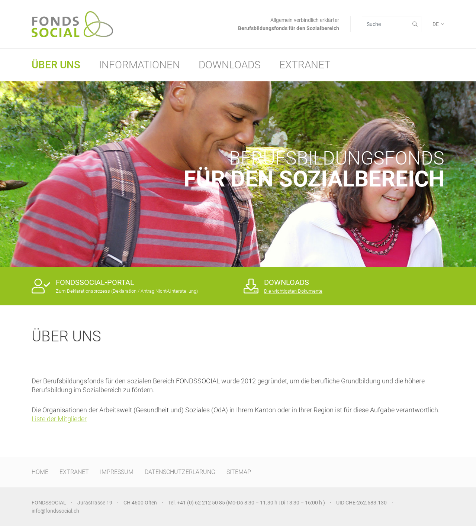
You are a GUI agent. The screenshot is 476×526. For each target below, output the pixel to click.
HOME (40, 471)
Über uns (56, 65)
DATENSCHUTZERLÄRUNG (180, 471)
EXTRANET (74, 471)
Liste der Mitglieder (59, 419)
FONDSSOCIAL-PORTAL (95, 282)
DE (435, 24)
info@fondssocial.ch (55, 511)
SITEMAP (238, 471)
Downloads (230, 65)
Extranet (305, 65)
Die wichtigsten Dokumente (293, 291)
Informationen (139, 65)
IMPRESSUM (117, 471)
